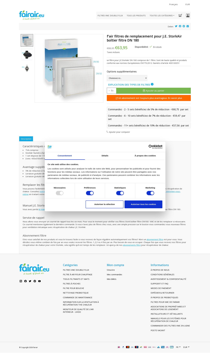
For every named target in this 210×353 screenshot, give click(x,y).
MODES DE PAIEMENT (161, 288)
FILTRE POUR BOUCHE (73, 288)
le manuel (43, 209)
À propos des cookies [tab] (145, 155)
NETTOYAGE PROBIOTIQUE (76, 293)
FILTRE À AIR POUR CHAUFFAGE (77, 274)
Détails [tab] (105, 155)
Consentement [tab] (65, 155)
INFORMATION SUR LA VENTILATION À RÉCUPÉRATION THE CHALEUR (81, 303)
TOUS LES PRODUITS (136, 15)
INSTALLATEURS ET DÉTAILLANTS (167, 314)
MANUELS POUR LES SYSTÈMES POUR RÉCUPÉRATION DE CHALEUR (168, 320)
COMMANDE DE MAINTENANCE (77, 297)
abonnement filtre (155, 239)
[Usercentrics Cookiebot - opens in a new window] (150, 147)
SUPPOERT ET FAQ (159, 283)
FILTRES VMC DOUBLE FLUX (110, 15)
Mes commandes (114, 274)
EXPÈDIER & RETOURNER (162, 293)
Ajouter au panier (155, 90)
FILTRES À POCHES (71, 283)
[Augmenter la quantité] (116, 90)
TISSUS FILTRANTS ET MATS (76, 279)
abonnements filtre (132, 245)
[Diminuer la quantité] (109, 90)
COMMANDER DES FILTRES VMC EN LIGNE (170, 326)
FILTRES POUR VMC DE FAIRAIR (165, 302)
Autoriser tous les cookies (143, 204)
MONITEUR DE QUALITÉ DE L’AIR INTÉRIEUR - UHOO (78, 311)
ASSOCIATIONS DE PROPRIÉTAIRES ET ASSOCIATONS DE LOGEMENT (168, 308)
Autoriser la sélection (104, 204)
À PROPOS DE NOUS (160, 270)
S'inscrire (111, 270)
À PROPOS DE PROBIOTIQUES (164, 297)
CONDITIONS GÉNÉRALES (162, 274)
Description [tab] (26, 139)
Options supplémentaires (122, 71)
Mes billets (111, 279)
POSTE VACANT (158, 330)
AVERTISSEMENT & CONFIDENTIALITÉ (168, 279)
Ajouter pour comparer (118, 132)
